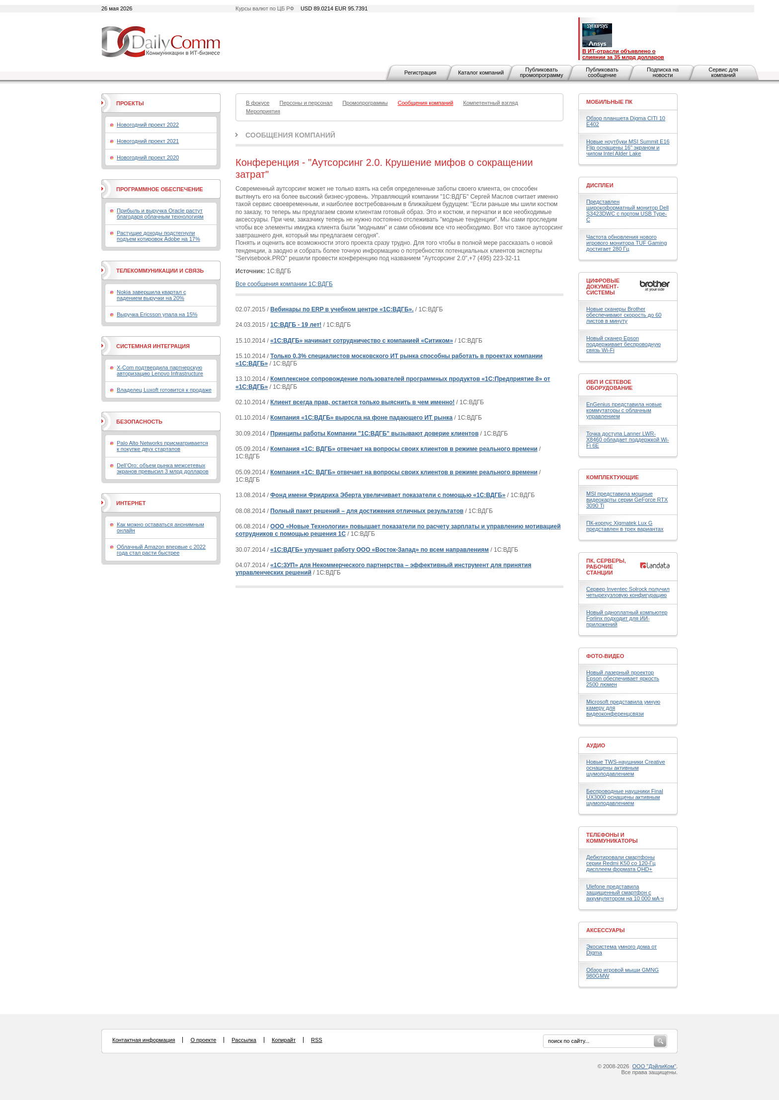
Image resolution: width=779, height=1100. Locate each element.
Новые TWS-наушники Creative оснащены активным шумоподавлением (625, 768)
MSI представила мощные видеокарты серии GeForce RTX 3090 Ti (627, 500)
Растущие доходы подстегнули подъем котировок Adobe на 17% (158, 236)
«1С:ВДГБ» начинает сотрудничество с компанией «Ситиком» (361, 340)
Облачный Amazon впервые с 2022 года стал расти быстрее (161, 550)
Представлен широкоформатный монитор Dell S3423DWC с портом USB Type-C (627, 210)
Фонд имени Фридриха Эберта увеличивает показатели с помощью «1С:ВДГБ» (387, 495)
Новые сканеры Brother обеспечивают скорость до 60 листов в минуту (623, 315)
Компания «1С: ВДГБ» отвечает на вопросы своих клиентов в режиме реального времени (404, 448)
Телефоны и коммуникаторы (612, 838)
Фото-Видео (605, 656)
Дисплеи (600, 185)
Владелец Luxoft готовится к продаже (164, 390)
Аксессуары (605, 930)
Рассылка (244, 1040)
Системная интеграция (153, 346)
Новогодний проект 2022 (148, 125)
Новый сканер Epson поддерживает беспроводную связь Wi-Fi (623, 344)
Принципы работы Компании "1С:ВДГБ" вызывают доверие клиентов (374, 433)
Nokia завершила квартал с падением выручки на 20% (151, 295)
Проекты (130, 103)
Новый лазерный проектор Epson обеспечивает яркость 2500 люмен (622, 678)
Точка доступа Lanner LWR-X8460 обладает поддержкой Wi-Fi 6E (627, 439)
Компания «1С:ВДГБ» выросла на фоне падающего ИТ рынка (361, 417)
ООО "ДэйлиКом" (654, 1066)
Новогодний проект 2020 (148, 157)
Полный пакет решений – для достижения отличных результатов (367, 511)
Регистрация (420, 72)
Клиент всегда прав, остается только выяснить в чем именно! (362, 402)
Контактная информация (143, 1040)
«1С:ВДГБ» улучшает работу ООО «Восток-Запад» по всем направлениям (379, 549)
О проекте (203, 1040)
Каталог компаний (481, 72)
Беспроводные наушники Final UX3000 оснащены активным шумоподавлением (624, 797)
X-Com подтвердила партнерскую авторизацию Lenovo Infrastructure (160, 370)
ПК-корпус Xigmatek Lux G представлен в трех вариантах (624, 526)
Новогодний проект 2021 (148, 141)
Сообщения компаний (290, 135)
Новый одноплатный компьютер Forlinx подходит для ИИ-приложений (626, 618)
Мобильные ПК (609, 102)
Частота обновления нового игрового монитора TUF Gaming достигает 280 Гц (626, 243)
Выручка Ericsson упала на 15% (157, 314)
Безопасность (139, 422)
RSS (316, 1040)
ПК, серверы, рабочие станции (606, 567)
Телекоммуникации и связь (160, 271)
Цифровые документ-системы (603, 286)
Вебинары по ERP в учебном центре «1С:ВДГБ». (341, 309)
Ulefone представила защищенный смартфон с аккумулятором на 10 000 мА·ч (625, 892)
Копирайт (284, 1040)
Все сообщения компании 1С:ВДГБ (284, 284)
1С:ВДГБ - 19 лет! (295, 324)
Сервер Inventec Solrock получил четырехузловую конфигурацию (628, 592)
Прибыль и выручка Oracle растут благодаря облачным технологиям (160, 214)
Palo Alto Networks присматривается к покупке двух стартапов (162, 446)
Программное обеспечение (159, 189)
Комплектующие (612, 477)
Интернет (131, 503)
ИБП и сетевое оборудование (609, 385)
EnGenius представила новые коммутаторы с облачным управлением (624, 410)
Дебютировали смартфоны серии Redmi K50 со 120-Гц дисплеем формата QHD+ (621, 863)
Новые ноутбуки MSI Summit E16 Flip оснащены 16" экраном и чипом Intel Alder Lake (628, 147)
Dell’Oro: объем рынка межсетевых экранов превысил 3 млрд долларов (163, 468)
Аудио (595, 745)
